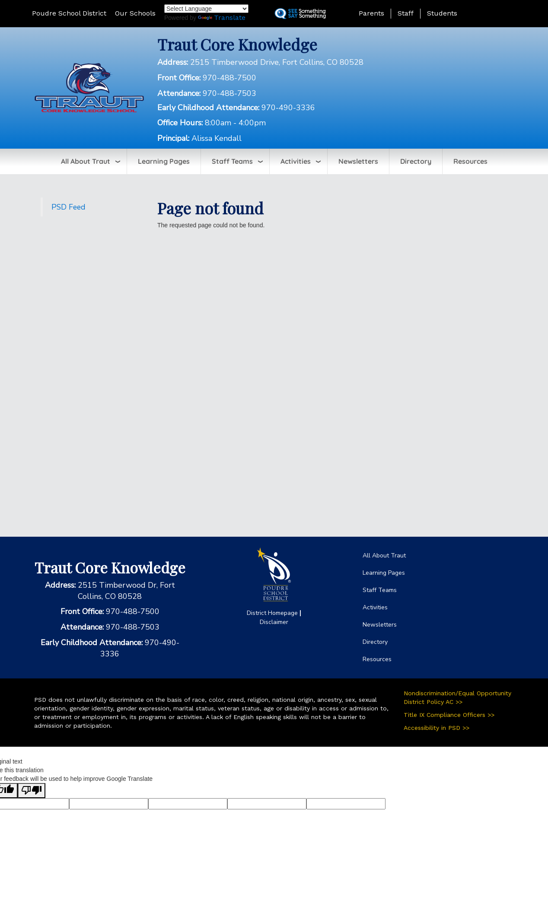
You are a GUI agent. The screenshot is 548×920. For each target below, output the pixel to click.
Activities (295, 161)
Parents (371, 13)
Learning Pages (164, 161)
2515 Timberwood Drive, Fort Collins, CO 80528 (276, 62)
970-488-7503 (229, 93)
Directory (415, 161)
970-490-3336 (288, 107)
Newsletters (358, 161)
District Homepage (272, 613)
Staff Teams (232, 161)
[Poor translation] (31, 790)
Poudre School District (69, 13)
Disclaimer (274, 622)
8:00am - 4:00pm (235, 123)
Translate (221, 17)
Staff (406, 13)
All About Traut (85, 161)
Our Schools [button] (135, 13)
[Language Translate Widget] (206, 8)
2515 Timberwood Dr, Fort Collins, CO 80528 (126, 591)
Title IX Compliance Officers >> (449, 714)
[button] (494, 13)
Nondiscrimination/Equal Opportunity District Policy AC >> (457, 697)
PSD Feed (68, 207)
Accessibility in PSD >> (436, 727)
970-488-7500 (229, 78)
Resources (470, 161)
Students (442, 13)
